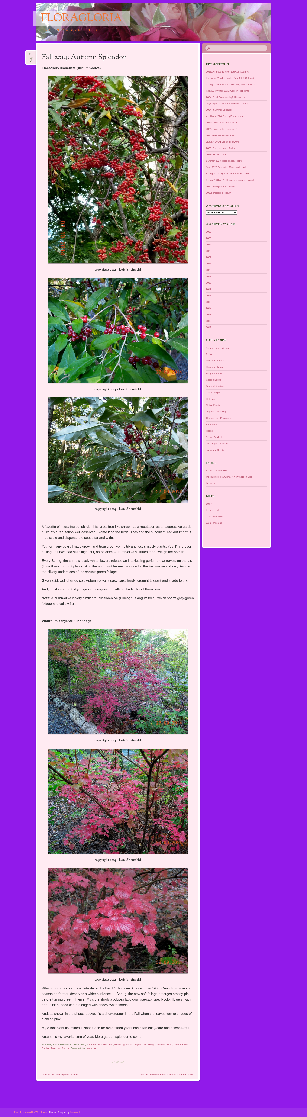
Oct (31, 56)
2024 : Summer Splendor (219, 110)
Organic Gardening (144, 1044)
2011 (208, 327)
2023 (208, 251)
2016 (208, 295)
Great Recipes (213, 392)
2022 (208, 257)
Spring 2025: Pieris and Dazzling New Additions (230, 84)
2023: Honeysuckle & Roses (220, 186)
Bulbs (209, 354)
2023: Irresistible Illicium (218, 192)
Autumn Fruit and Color (101, 1044)
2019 (208, 276)
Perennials (211, 424)
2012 (208, 321)
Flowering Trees (214, 367)
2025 (208, 238)
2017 (208, 289)
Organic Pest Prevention (218, 418)
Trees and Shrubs (60, 1048)
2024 (208, 244)
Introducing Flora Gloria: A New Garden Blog (229, 477)
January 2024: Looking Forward (222, 142)
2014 (208, 308)
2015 (208, 302)
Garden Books (213, 380)
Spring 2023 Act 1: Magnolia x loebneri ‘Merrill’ (230, 180)
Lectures (210, 483)
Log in (209, 503)
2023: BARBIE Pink (216, 154)
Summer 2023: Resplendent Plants (224, 161)
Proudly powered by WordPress (30, 1112)
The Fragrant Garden (217, 443)
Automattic (75, 1112)
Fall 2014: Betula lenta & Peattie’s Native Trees (168, 1074)
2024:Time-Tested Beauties (220, 135)
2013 (208, 314)
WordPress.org (214, 523)
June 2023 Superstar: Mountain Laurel (226, 167)
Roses (209, 430)
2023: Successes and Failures (221, 148)
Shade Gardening (164, 1044)
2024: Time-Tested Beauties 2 (221, 129)
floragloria (81, 18)
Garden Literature (215, 386)
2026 (208, 232)
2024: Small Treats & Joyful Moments (225, 97)
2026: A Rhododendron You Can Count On (228, 71)
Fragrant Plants (214, 373)
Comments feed (214, 516)
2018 (208, 282)
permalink (91, 1048)
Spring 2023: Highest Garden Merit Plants (227, 173)
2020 (208, 270)
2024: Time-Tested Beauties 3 (221, 122)
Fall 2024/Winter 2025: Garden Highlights (227, 91)
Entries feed (212, 510)
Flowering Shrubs (123, 1044)
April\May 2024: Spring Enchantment (225, 116)
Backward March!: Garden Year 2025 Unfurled (230, 78)
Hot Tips (210, 399)
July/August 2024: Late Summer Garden (227, 103)
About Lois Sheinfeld (216, 470)
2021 (208, 263)
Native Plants (213, 405)
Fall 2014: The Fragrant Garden (59, 1074)
